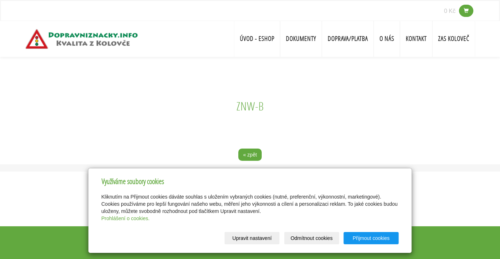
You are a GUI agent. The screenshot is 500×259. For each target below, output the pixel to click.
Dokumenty (301, 39)
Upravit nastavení (252, 238)
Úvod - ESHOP (257, 39)
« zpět (250, 155)
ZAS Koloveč (453, 39)
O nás (386, 39)
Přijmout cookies (371, 238)
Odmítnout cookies (311, 238)
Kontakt (416, 39)
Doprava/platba (348, 39)
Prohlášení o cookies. (126, 218)
